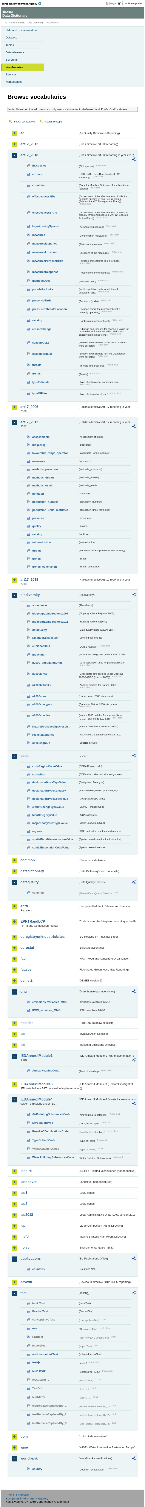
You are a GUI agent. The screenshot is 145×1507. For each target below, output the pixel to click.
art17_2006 (29, 407)
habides (26, 1023)
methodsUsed (41, 280)
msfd (24, 1236)
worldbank (29, 1458)
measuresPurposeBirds (47, 261)
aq (22, 133)
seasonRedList (42, 353)
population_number (45, 501)
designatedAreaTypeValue (49, 782)
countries (38, 185)
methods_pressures (45, 469)
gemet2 (26, 980)
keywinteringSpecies (46, 226)
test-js (36, 1362)
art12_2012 (29, 144)
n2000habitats (41, 685)
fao (23, 958)
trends (36, 373)
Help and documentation (21, 30)
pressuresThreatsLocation (49, 309)
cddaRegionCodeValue (47, 766)
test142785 (39, 1371)
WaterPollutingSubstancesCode (53, 1157)
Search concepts (53, 121)
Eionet (21, 22)
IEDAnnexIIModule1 (36, 1056)
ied (22, 1045)
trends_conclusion (44, 566)
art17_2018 (29, 579)
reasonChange (41, 329)
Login (113, 3)
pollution (38, 493)
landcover (28, 1182)
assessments (40, 437)
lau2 (23, 1204)
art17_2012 (29, 422)
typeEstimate (40, 382)
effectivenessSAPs (44, 212)
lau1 (23, 1193)
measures (38, 235)
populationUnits (42, 289)
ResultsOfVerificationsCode (50, 1131)
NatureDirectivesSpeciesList (50, 726)
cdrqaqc (37, 174)
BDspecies (39, 165)
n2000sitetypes (42, 704)
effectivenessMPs (43, 196)
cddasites (38, 774)
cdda (24, 756)
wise (24, 1447)
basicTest (38, 1303)
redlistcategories (43, 734)
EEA (23, 4)
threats (37, 365)
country (37, 1468)
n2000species (41, 715)
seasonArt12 (40, 342)
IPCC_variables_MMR (46, 1010)
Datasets (11, 37)
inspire (26, 1171)
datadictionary (32, 871)
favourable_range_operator (50, 453)
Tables (10, 45)
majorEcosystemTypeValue (50, 823)
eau (34, 1328)
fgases (25, 969)
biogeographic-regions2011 (50, 621)
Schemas (12, 59)
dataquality (39, 629)
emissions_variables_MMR (49, 1002)
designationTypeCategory (49, 790)
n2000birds (39, 674)
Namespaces (14, 81)
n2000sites (39, 696)
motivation (39, 654)
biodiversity (30, 595)
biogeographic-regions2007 (50, 613)
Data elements (15, 52)
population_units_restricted (50, 510)
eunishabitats (41, 646)
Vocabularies (14, 67)
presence (38, 518)
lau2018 (26, 1215)
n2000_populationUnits (47, 662)
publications (30, 1258)
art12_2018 (29, 155)
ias (22, 1034)
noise (24, 1247)
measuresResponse (45, 272)
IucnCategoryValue (44, 815)
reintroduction (41, 542)
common (27, 860)
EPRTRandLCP (32, 921)
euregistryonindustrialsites (42, 936)
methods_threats (43, 477)
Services (11, 74)
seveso (26, 1282)
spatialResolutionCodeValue (50, 847)
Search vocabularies (24, 121)
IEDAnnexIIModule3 (36, 1084)
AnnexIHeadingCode (45, 1070)
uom (24, 1436)
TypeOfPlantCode (43, 1140)
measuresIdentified (44, 243)
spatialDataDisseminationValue (52, 839)
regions (37, 831)
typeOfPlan (39, 393)
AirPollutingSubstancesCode (51, 1114)
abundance (39, 605)
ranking (37, 320)
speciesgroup (41, 742)
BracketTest (40, 1311)
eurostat (27, 947)
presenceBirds (41, 300)
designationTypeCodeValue (50, 798)
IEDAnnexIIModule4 (36, 1099)
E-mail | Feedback (17, 1494)
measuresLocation (44, 252)
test (23, 1293)
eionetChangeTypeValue (48, 807)
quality (36, 526)
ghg (23, 991)
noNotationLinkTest (45, 1354)
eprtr (24, 906)
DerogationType (42, 1122)
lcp (22, 1225)
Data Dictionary (35, 22)
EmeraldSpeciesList (45, 637)
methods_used (42, 485)
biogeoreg (39, 444)
